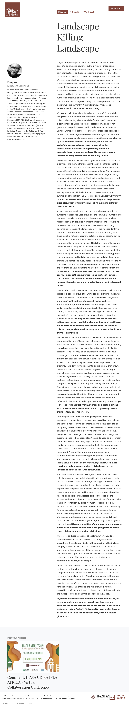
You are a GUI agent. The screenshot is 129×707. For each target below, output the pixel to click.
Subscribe (116, 8)
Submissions (97, 8)
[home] (12, 9)
